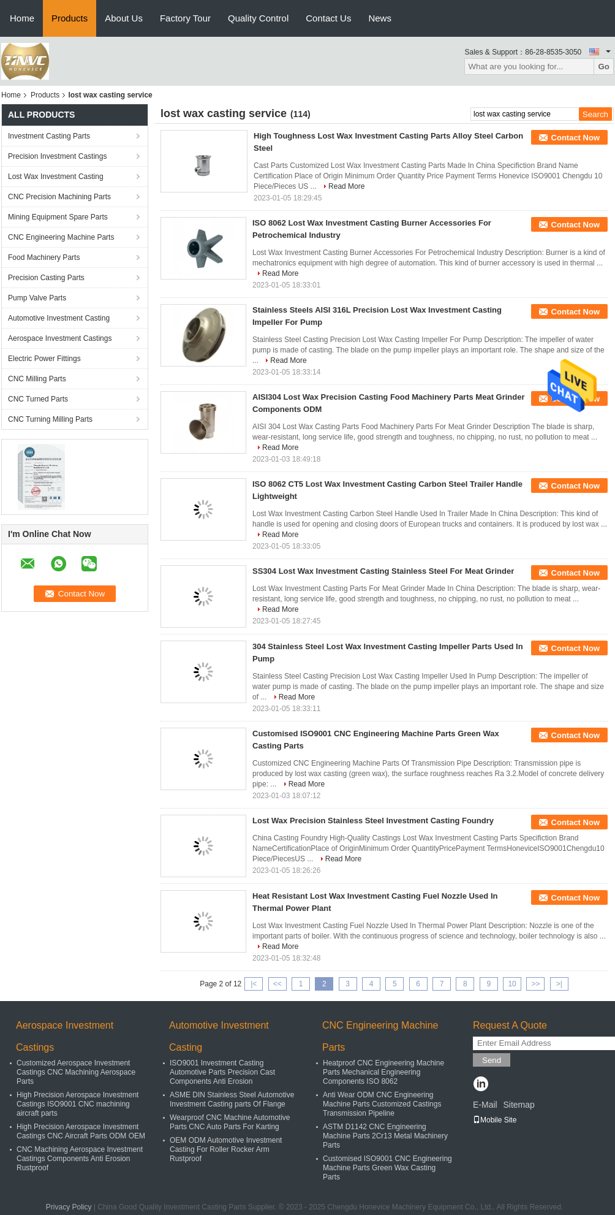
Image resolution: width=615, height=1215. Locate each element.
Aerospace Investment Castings (59, 338)
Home (22, 18)
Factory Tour (185, 18)
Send (491, 1060)
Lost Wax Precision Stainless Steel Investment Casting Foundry (373, 820)
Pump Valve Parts (37, 298)
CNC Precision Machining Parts (59, 196)
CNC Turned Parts (38, 399)
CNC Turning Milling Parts (50, 419)
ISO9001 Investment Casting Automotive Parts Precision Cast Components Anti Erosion (222, 1072)
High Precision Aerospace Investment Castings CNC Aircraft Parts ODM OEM (81, 1131)
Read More (346, 186)
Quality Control (258, 18)
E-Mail (485, 1105)
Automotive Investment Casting (59, 318)
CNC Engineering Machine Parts (61, 237)
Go (603, 66)
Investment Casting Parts (49, 136)
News (379, 18)
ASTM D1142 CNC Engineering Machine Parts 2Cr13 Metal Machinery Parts (385, 1135)
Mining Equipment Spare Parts (58, 217)
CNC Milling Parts (37, 379)
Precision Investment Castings (57, 156)
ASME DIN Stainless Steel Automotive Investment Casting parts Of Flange (232, 1099)
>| (559, 984)
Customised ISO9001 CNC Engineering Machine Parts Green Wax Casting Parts (387, 1167)
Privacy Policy (69, 1207)
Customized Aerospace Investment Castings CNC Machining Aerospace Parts (76, 1072)
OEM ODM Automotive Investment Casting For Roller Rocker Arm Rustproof (226, 1149)
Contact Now (575, 137)
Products (69, 18)
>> (535, 984)
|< (254, 984)
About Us (124, 18)
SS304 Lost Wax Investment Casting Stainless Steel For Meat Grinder (383, 571)
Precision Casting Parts (46, 277)
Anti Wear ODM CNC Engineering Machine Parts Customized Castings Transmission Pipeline (382, 1104)
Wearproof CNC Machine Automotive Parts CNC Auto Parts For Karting (230, 1122)
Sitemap (518, 1105)
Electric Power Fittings (44, 358)
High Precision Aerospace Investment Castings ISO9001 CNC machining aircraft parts (77, 1104)
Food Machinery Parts (44, 257)
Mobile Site (494, 1120)
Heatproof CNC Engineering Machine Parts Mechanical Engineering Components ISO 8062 (383, 1072)
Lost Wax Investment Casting (56, 176)
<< (277, 984)
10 (512, 984)
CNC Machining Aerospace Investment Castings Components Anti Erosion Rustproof (80, 1158)
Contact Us (328, 18)
